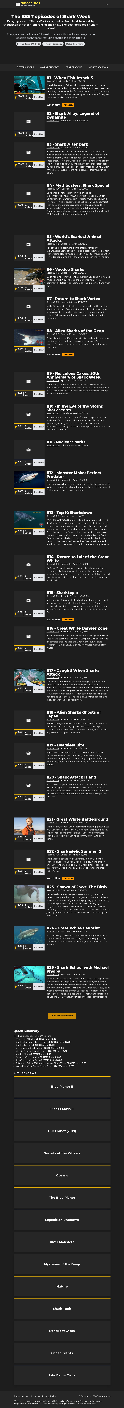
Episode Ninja (104, 1396)
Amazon (68, 105)
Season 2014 (53, 890)
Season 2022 (53, 823)
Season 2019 (53, 480)
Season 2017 (53, 974)
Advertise (35, 1396)
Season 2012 (53, 244)
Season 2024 (53, 596)
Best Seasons (74, 67)
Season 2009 (53, 147)
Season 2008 (53, 189)
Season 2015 (53, 120)
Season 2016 (53, 445)
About (25, 1396)
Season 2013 (53, 273)
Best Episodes (25, 67)
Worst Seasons (98, 67)
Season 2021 (53, 302)
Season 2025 (53, 413)
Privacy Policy (49, 1396)
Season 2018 (53, 380)
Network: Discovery (53, 44)
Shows (17, 1396)
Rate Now (39, 97)
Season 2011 (52, 81)
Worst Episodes (49, 67)
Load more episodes (62, 1015)
